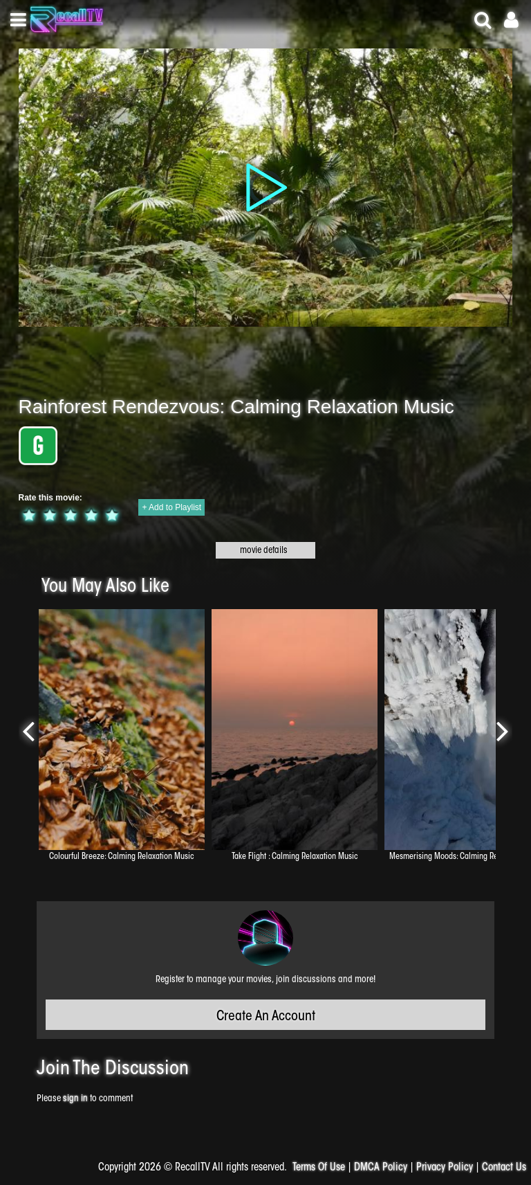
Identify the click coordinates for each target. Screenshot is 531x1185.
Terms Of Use (318, 1168)
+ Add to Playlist (171, 507)
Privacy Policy (444, 1168)
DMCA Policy (380, 1168)
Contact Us (504, 1168)
